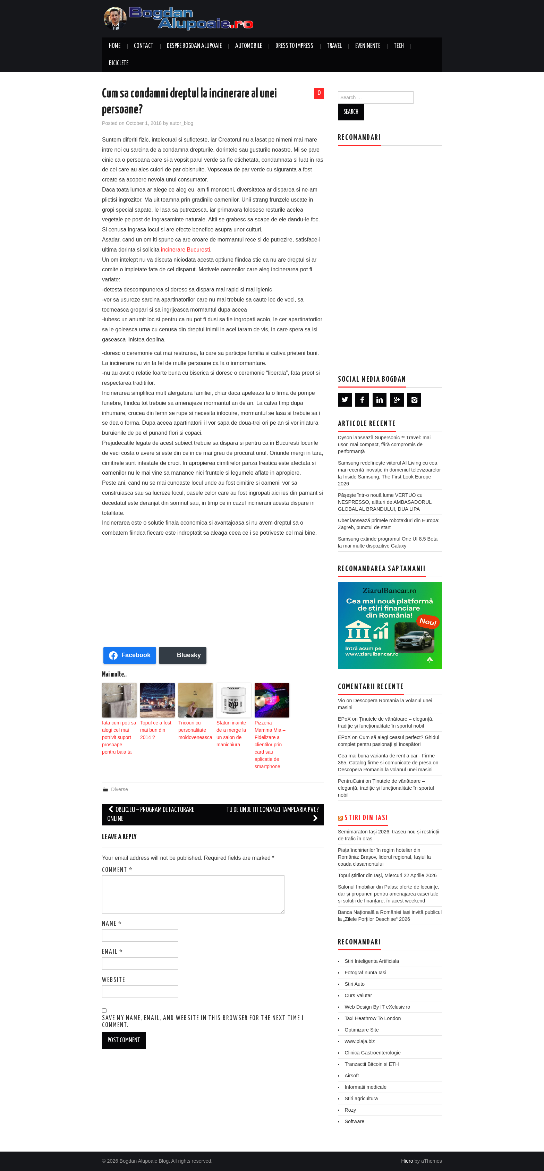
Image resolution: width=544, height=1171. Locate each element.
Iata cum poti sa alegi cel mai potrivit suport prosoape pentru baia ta (117, 735)
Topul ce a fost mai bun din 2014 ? (156, 728)
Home (114, 46)
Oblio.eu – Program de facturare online (150, 795)
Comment (117, 850)
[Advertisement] (213, 590)
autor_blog (181, 123)
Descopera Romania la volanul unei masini (385, 769)
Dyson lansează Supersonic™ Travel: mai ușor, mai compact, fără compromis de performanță (384, 444)
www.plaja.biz (360, 1041)
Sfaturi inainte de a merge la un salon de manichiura (232, 732)
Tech (399, 46)
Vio (341, 700)
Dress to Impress (294, 46)
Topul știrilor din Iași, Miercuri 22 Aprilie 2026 (387, 875)
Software (354, 1121)
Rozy (350, 1110)
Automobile (248, 46)
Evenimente (367, 46)
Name (112, 904)
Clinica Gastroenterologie (373, 1052)
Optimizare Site (362, 1030)
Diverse (119, 770)
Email (112, 932)
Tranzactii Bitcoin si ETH (372, 1064)
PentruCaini (351, 781)
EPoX (344, 719)
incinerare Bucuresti (185, 250)
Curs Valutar (358, 995)
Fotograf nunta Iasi (365, 972)
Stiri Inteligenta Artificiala (372, 961)
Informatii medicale (365, 1087)
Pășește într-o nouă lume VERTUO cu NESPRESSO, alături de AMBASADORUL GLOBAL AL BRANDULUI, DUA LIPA (385, 502)
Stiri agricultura (361, 1098)
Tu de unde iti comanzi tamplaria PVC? (272, 795)
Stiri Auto (355, 984)
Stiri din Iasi (366, 818)
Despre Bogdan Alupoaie (194, 46)
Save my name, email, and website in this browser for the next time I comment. (203, 1002)
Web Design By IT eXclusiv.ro (377, 1007)
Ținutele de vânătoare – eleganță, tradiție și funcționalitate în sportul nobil (386, 788)
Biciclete (118, 63)
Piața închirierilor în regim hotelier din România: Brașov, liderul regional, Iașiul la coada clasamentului (384, 857)
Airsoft (352, 1075)
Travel (334, 46)
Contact (143, 46)
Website (113, 960)
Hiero (407, 1161)
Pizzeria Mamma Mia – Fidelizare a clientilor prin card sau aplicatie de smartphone (271, 735)
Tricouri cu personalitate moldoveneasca (192, 728)
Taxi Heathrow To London (373, 1018)
